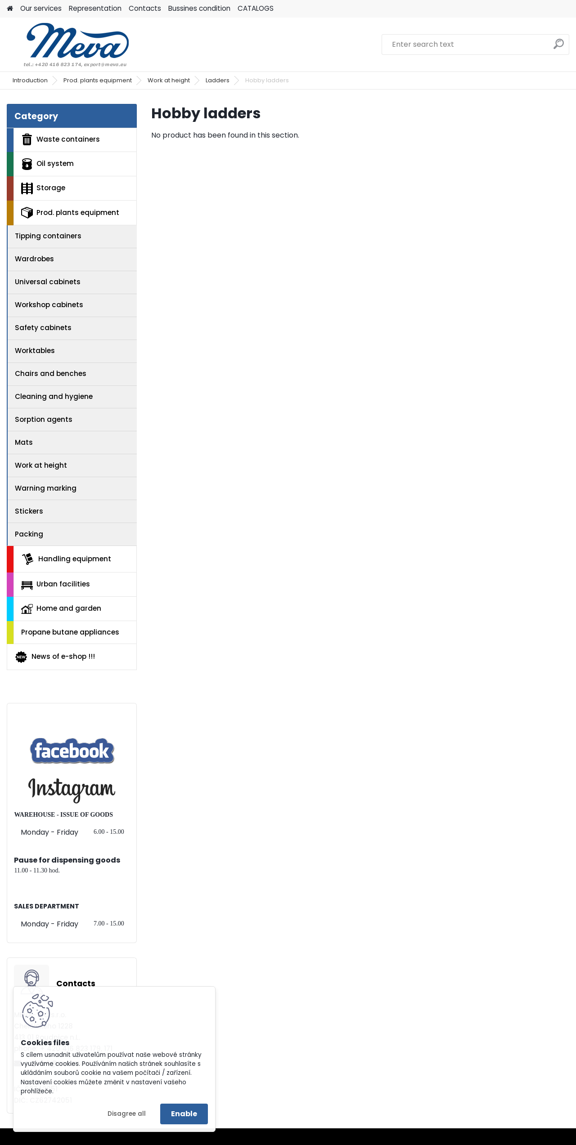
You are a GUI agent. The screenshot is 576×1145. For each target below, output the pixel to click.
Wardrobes (34, 259)
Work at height (169, 80)
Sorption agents (43, 419)
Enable (184, 1114)
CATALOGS (256, 8)
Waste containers (60, 139)
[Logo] (68, 44)
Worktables (35, 350)
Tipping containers (48, 236)
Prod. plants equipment (97, 80)
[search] (559, 47)
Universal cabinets (48, 281)
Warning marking (45, 488)
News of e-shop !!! (54, 657)
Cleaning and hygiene (54, 396)
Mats (24, 442)
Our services (41, 8)
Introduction (30, 80)
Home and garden (61, 608)
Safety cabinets (43, 327)
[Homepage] (10, 9)
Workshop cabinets (49, 304)
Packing (29, 534)
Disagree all (127, 1113)
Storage (43, 188)
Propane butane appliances (70, 632)
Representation (95, 8)
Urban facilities (55, 584)
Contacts (145, 8)
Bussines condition (199, 8)
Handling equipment (66, 559)
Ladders (218, 80)
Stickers (29, 511)
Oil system (47, 164)
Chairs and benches (50, 373)
